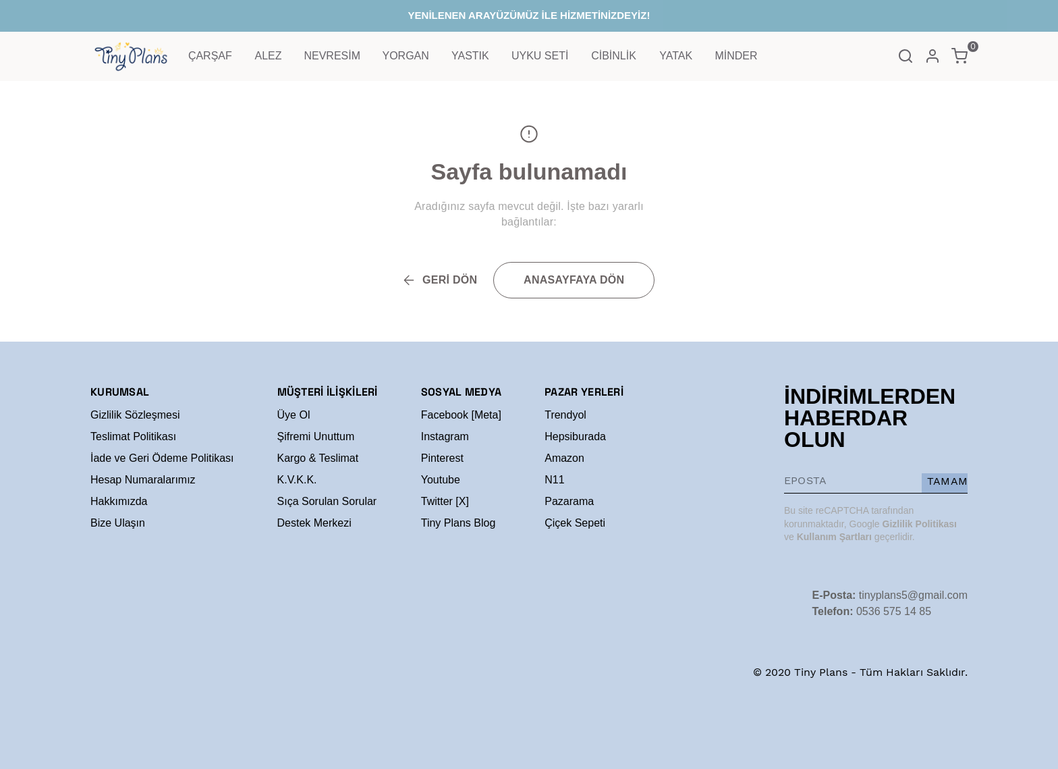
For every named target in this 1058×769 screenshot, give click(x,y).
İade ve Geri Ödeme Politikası (162, 458)
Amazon (564, 458)
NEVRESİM (332, 55)
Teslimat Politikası (133, 436)
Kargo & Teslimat (318, 458)
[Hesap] (932, 56)
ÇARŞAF (210, 55)
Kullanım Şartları (834, 536)
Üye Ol (293, 415)
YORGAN (405, 55)
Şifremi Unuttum (316, 436)
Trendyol (565, 415)
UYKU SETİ (539, 55)
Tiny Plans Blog (458, 523)
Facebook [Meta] (461, 415)
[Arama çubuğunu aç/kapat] (905, 56)
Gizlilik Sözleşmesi (134, 415)
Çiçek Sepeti (575, 523)
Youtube (440, 479)
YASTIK (470, 55)
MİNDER (736, 55)
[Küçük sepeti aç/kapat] (959, 56)
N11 (554, 479)
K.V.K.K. (297, 479)
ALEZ (268, 55)
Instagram (445, 436)
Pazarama (569, 501)
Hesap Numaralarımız (143, 479)
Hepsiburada (575, 436)
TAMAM (947, 481)
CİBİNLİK (613, 55)
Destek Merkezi (314, 523)
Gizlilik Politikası (920, 524)
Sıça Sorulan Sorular (327, 501)
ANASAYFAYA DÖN (574, 280)
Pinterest (442, 458)
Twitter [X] (445, 501)
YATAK (675, 55)
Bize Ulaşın (117, 523)
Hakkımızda (118, 501)
